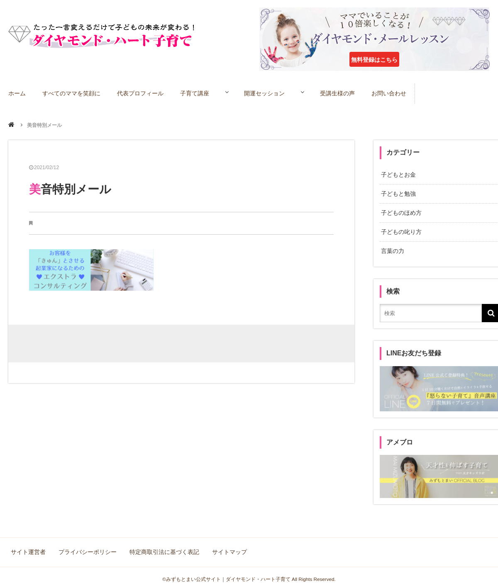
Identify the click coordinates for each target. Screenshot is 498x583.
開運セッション (273, 93)
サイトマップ (226, 545)
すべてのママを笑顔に (72, 93)
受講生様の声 (352, 93)
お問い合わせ (404, 93)
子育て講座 (196, 93)
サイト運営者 (29, 545)
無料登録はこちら (374, 59)
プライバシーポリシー (87, 545)
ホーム (17, 93)
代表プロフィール (141, 93)
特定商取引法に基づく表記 (163, 545)
